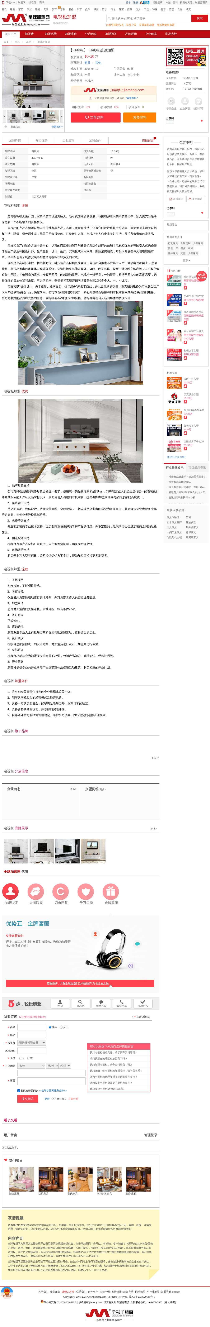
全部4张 (57, 126)
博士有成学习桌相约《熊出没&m (187, 487)
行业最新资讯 (174, 467)
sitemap (175, 1291)
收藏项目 (14, 126)
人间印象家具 (174, 532)
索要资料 (139, 117)
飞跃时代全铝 (174, 537)
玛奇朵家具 (192, 527)
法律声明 (105, 1291)
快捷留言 (148, 140)
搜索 (200, 18)
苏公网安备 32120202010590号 (60, 1302)
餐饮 (4, 9)
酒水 (104, 9)
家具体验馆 (173, 517)
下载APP (8, 2)
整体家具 (173, 253)
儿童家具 (198, 243)
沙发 (170, 248)
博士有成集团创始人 (180, 481)
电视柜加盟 (43, 41)
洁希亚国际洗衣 (115, 24)
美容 (45, 9)
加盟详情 (15, 140)
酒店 (171, 9)
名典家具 (172, 527)
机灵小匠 (131, 24)
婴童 (129, 9)
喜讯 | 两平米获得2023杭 (182, 497)
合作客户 (93, 1291)
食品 (179, 9)
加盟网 (21, 2)
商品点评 (171, 33)
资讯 (41, 2)
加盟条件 (95, 140)
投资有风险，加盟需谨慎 (193, 2)
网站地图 (140, 1291)
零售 (62, 9)
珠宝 (121, 9)
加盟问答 (111, 33)
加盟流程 (71, 33)
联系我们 (81, 1291)
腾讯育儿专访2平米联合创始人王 (187, 492)
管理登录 (150, 1135)
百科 (175, 2)
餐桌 (183, 248)
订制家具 (173, 243)
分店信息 (91, 33)
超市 (163, 9)
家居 (29, 9)
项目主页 (11, 34)
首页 (6, 41)
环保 (154, 9)
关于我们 (43, 1291)
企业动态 (151, 33)
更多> (73, 788)
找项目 (32, 2)
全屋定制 (186, 243)
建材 (37, 9)
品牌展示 (131, 33)
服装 (12, 9)
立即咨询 (96, 117)
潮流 (188, 9)
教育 (54, 9)
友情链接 (117, 1291)
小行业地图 (153, 1291)
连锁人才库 (68, 1291)
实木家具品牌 (174, 522)
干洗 (146, 9)
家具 (17, 41)
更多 (155, 757)
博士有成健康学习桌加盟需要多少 (187, 476)
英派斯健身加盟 (165, 24)
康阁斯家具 (192, 537)
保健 (96, 9)
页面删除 (197, 199)
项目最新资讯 (197, 467)
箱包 (113, 9)
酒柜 (188, 517)
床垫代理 (191, 522)
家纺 (20, 9)
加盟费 (29, 33)
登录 (128, 2)
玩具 (138, 9)
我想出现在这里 (176, 457)
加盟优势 (51, 33)
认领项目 (178, 199)
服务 (71, 9)
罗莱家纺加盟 (146, 24)
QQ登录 (145, 2)
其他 (28, 41)
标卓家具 (191, 532)
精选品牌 (158, 2)
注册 (135, 2)
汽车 (79, 9)
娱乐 (87, 9)
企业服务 (55, 1291)
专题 (168, 2)
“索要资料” (132, 98)
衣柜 (190, 248)
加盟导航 (166, 1291)
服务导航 (128, 1291)
